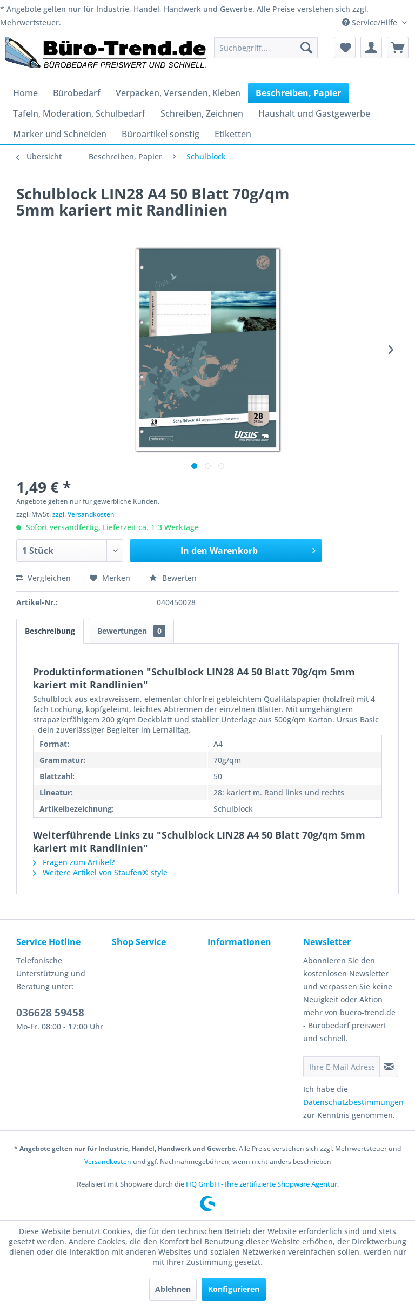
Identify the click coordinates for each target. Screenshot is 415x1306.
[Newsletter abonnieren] (388, 1066)
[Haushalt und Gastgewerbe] (314, 113)
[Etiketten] (233, 134)
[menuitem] (266, 47)
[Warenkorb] (398, 47)
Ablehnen (173, 1289)
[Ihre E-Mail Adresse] (341, 1066)
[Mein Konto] (371, 47)
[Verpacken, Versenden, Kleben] (178, 93)
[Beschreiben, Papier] (298, 93)
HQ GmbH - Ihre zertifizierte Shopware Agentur (261, 1184)
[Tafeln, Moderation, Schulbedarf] (79, 113)
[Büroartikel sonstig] (160, 134)
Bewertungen (131, 631)
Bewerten (173, 578)
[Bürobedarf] (76, 93)
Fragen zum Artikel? (74, 862)
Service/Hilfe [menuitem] (370, 22)
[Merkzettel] (345, 47)
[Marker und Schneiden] (59, 134)
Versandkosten (107, 1161)
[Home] (25, 93)
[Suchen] (306, 47)
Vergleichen (43, 578)
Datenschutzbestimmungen (353, 1102)
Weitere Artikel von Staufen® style (100, 872)
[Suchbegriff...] (266, 47)
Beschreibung (50, 631)
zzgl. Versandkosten (83, 514)
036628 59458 (50, 1013)
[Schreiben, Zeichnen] (202, 113)
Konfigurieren (233, 1289)
